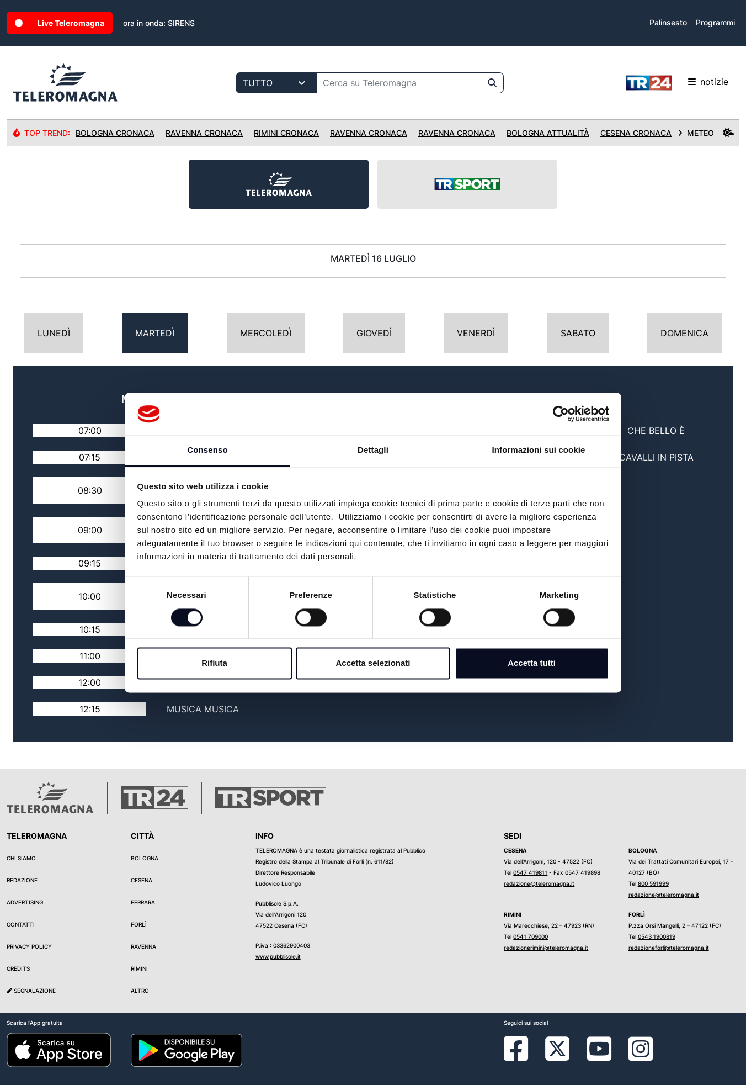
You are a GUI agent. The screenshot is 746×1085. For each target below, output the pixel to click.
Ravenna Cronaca (204, 132)
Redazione (22, 880)
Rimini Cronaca (286, 132)
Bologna (144, 858)
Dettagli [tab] (373, 450)
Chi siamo (21, 858)
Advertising (25, 902)
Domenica (684, 332)
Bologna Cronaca (115, 132)
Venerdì (476, 332)
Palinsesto (668, 22)
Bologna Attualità (548, 132)
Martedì (154, 332)
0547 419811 (530, 872)
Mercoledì (265, 332)
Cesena (141, 880)
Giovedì (374, 332)
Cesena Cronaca (636, 132)
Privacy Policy (29, 946)
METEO (706, 132)
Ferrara (143, 902)
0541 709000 (530, 936)
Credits (18, 968)
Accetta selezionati (372, 663)
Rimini (139, 968)
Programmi (715, 22)
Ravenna (143, 946)
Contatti (21, 924)
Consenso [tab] (207, 450)
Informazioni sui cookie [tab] (538, 450)
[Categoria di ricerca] (276, 82)
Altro (140, 990)
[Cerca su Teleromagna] (399, 82)
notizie (677, 83)
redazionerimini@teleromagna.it (546, 947)
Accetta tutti (532, 663)
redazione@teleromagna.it (539, 883)
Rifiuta (214, 663)
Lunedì (54, 332)
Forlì (139, 924)
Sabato (578, 332)
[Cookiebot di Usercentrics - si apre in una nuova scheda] (561, 413)
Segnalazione (31, 990)
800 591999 (653, 883)
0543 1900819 (656, 936)
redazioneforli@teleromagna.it (668, 947)
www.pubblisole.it (278, 956)
